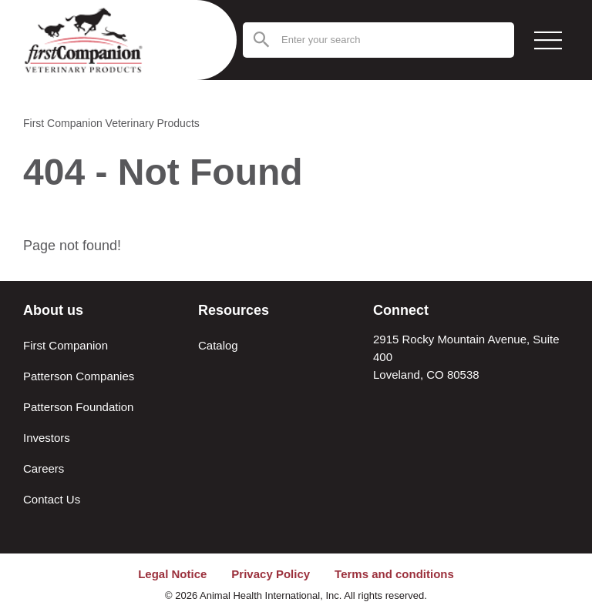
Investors (46, 437)
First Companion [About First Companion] (65, 345)
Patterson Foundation (78, 406)
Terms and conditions (394, 573)
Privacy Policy (270, 573)
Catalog (218, 345)
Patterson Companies (78, 376)
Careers (43, 468)
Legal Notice (172, 573)
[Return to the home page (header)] (96, 40)
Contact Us (51, 499)
